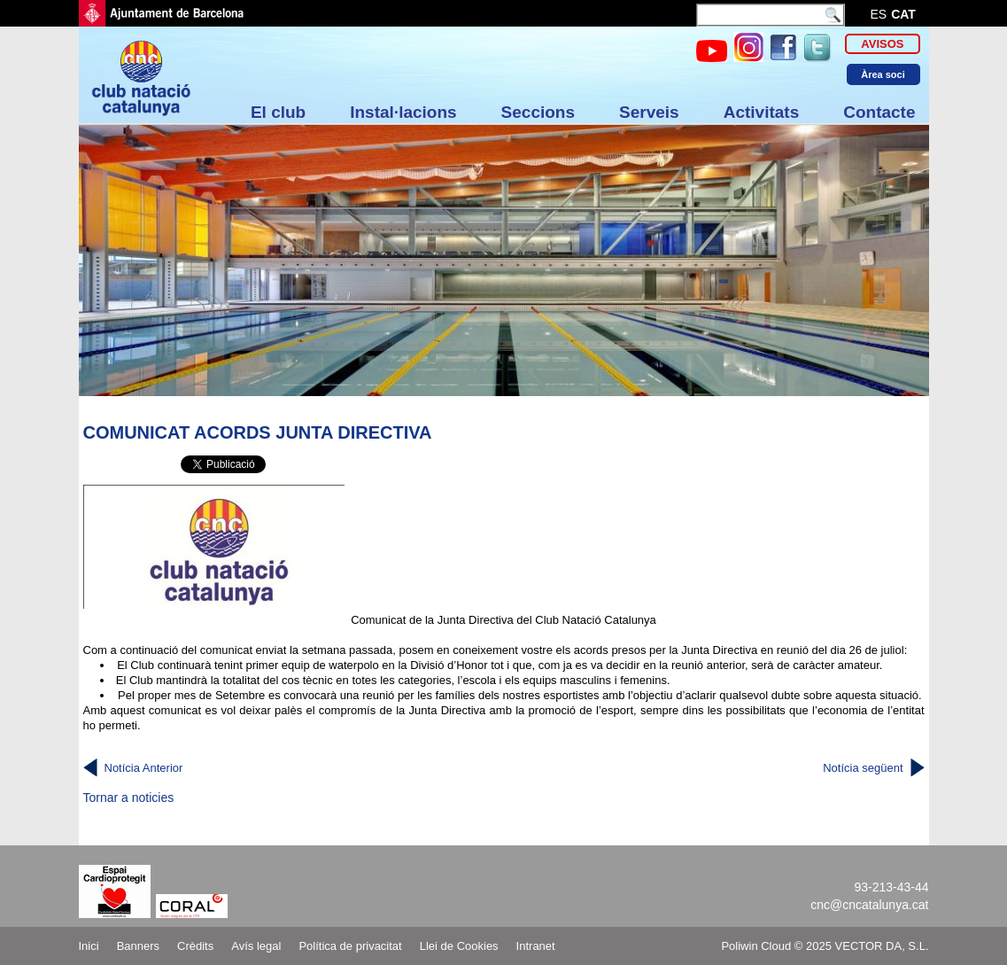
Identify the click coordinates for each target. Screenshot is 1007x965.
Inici (89, 946)
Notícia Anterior (144, 767)
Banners (138, 946)
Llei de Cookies (459, 946)
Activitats (762, 112)
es (879, 14)
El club (278, 112)
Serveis (649, 112)
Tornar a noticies (128, 797)
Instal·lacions (403, 112)
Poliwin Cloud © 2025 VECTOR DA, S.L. (824, 946)
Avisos (882, 44)
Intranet (535, 946)
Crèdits (195, 946)
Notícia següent (862, 767)
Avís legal (256, 946)
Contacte (879, 112)
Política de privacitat (349, 946)
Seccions (538, 112)
